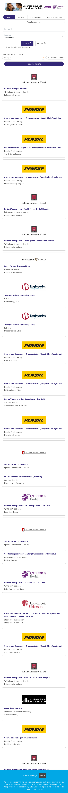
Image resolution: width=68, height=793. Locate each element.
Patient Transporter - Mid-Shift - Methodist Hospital (27, 677)
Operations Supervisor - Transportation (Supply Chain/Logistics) (33, 177)
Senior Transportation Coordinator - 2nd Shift (24, 399)
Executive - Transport (13, 708)
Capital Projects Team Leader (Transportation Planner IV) (30, 554)
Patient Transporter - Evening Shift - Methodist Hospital (29, 240)
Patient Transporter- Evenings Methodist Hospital (26, 769)
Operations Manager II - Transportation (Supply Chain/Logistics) (33, 118)
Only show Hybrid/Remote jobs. (19, 47)
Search (9, 17)
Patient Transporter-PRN (15, 88)
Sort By (6, 57)
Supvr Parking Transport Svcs (17, 266)
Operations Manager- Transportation (20, 737)
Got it (42, 775)
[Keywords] (34, 29)
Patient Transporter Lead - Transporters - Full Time (27, 505)
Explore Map (35, 17)
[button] (41, 43)
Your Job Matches (54, 17)
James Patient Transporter (16, 464)
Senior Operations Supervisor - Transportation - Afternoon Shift (32, 147)
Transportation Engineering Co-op (19, 295)
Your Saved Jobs (34, 22)
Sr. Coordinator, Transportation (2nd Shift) (23, 476)
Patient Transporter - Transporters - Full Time (24, 582)
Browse (21, 17)
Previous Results (34, 64)
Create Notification (56, 57)
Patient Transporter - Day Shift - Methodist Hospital (27, 209)
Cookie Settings (30, 775)
